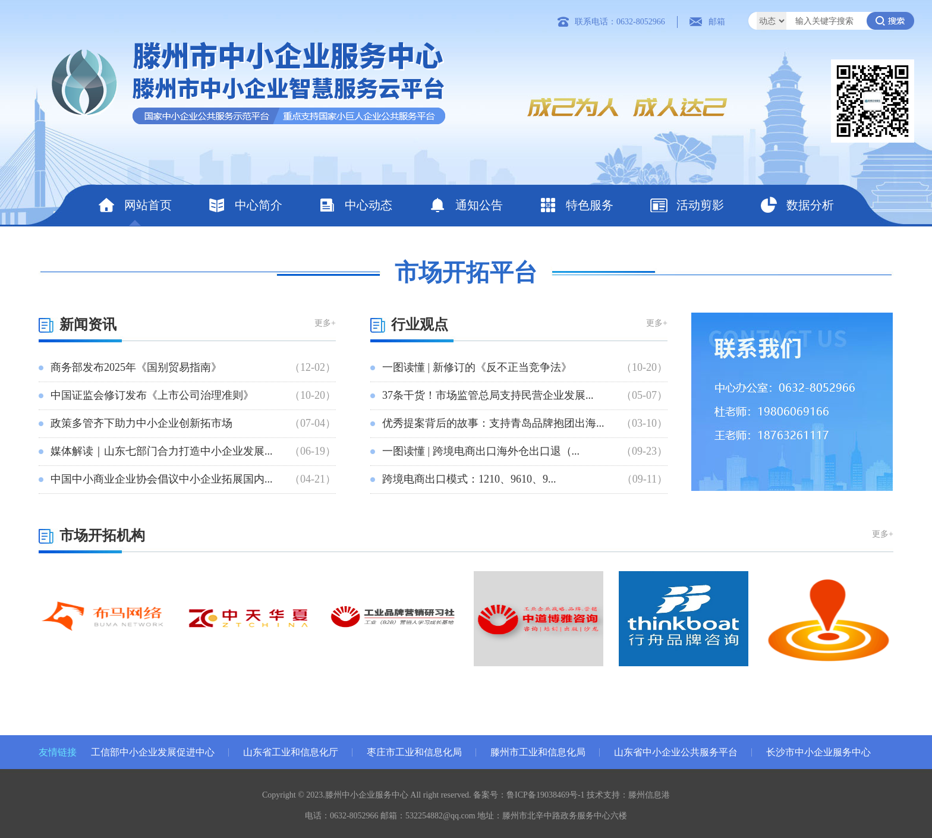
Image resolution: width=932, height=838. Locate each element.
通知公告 (466, 205)
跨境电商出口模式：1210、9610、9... (469, 479)
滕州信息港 (649, 794)
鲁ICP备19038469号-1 (545, 794)
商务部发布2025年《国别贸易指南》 (136, 367)
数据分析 (797, 205)
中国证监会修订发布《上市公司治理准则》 (152, 395)
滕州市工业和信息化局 (537, 752)
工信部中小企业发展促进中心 (153, 752)
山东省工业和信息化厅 (290, 752)
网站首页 (134, 205)
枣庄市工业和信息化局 (414, 752)
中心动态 (355, 205)
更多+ (325, 323)
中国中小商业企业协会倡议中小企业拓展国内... (162, 479)
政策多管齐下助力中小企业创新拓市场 (141, 423)
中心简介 (245, 205)
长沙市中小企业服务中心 (818, 752)
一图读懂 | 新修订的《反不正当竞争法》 (477, 367)
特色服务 (576, 205)
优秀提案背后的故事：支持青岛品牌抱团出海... (493, 423)
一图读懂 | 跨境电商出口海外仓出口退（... (481, 451)
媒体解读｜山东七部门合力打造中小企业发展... (162, 451)
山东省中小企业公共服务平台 (676, 752)
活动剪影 (687, 205)
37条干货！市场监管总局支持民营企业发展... (488, 395)
